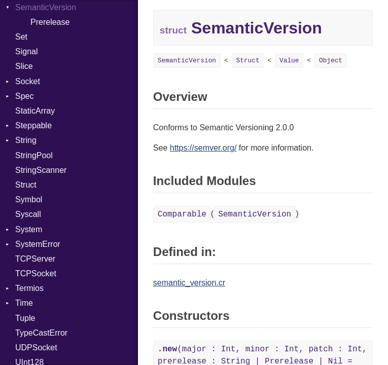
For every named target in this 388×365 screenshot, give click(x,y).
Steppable (33, 125)
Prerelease (49, 22)
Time (24, 303)
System (28, 229)
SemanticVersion (187, 60)
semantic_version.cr (189, 282)
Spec (24, 96)
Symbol (28, 199)
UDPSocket (36, 347)
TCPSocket (35, 273)
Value (289, 60)
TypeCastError (41, 332)
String (26, 140)
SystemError (37, 244)
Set (21, 36)
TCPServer (35, 258)
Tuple (25, 318)
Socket (27, 81)
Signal (26, 51)
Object (330, 60)
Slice (24, 66)
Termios (29, 288)
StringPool (34, 155)
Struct (26, 184)
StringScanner (40, 170)
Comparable (182, 214)
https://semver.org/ (203, 147)
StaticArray (35, 110)
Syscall (28, 214)
